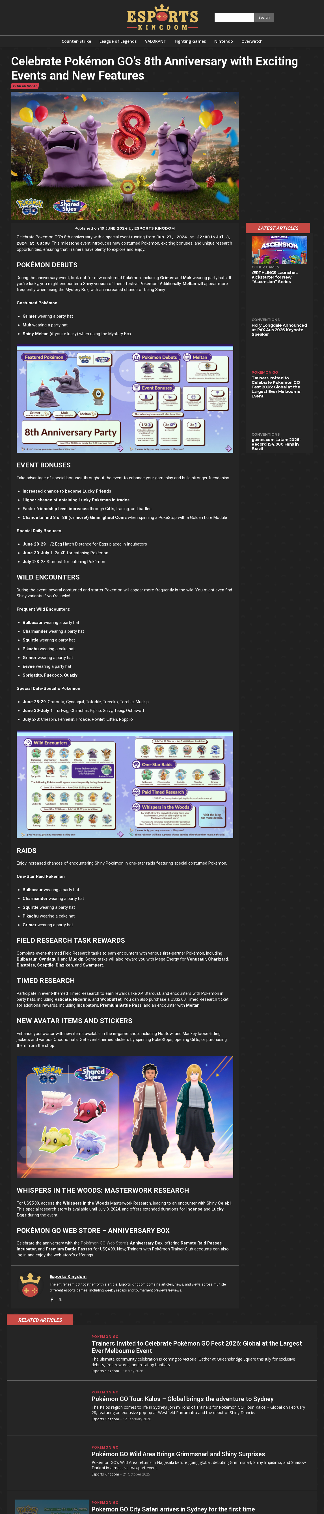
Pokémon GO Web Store (103, 1243)
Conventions (266, 320)
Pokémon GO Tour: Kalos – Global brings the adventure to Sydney (183, 1398)
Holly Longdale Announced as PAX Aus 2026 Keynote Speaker (279, 330)
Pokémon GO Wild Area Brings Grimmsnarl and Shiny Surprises (178, 1454)
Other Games (265, 267)
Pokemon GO (25, 86)
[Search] (264, 17)
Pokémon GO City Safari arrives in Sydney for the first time (173, 1509)
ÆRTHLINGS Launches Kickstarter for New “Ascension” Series (274, 277)
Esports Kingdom (154, 228)
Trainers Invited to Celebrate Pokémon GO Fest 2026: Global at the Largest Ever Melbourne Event (276, 387)
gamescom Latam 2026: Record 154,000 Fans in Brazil (276, 444)
